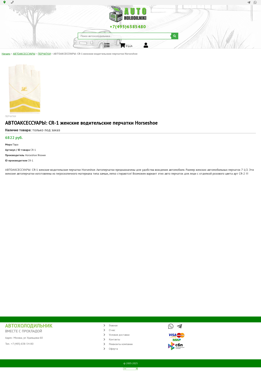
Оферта (113, 348)
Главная (113, 325)
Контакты (114, 339)
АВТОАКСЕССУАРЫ (24, 53)
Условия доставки (119, 334)
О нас (112, 330)
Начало (6, 53)
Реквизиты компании (121, 344)
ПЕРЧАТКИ (44, 53)
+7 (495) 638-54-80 (22, 343)
